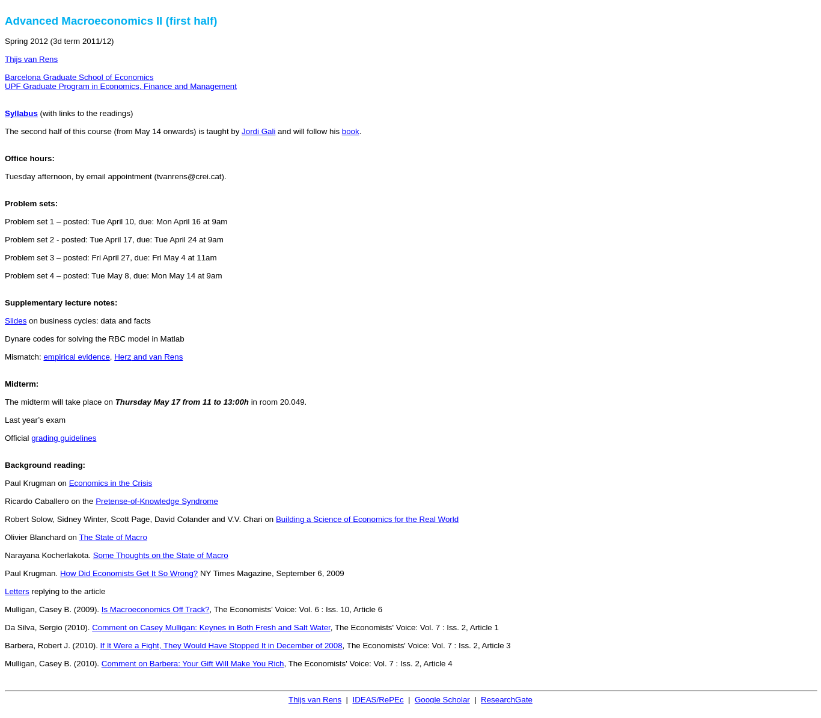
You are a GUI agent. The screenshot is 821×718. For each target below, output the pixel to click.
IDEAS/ (377, 699)
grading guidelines (63, 438)
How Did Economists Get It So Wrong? (129, 573)
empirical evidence (76, 356)
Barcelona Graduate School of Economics (79, 77)
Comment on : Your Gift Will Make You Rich (193, 663)
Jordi (258, 131)
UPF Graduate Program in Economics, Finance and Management (121, 86)
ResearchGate (507, 699)
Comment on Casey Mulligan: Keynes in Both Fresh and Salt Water (211, 627)
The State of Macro (113, 537)
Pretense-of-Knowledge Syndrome (157, 501)
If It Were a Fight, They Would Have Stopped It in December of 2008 (221, 645)
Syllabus (21, 113)
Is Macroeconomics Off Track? (156, 609)
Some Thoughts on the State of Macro (160, 555)
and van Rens (148, 356)
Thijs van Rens (31, 59)
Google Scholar (442, 699)
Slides (15, 320)
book (350, 131)
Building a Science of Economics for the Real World (367, 519)
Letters (17, 591)
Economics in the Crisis (111, 483)
